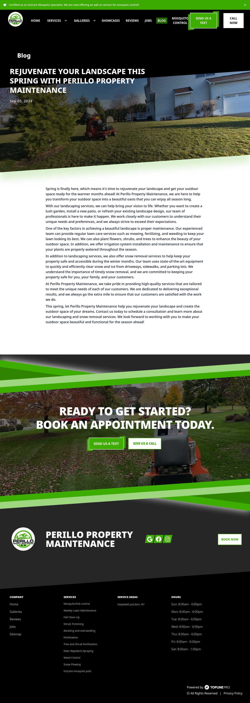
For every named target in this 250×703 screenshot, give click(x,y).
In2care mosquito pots (77, 671)
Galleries (16, 612)
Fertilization (71, 637)
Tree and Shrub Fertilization (80, 644)
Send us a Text (211, 22)
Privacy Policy (233, 693)
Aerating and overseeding (79, 630)
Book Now (229, 539)
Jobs (13, 627)
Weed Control (72, 657)
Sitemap (15, 634)
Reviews (15, 619)
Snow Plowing (72, 664)
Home (14, 604)
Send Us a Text (105, 443)
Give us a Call (144, 443)
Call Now (235, 23)
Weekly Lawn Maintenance (80, 610)
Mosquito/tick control (77, 603)
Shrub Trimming (74, 624)
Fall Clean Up (72, 617)
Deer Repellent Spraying (78, 651)
